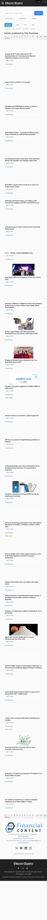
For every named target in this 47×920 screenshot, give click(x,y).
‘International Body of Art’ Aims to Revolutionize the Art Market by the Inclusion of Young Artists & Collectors (22, 468)
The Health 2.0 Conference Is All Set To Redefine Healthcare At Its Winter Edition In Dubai (21, 801)
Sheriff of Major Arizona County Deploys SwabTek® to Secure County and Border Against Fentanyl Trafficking (23, 667)
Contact (24, 877)
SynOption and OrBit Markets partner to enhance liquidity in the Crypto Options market (21, 107)
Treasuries (32, 28)
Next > (45, 37)
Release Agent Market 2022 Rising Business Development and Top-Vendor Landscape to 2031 (21, 333)
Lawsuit (10, 729)
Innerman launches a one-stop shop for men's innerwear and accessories (20, 748)
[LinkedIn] (26, 848)
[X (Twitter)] (17, 848)
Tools (33, 24)
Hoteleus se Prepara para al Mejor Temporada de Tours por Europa (23, 612)
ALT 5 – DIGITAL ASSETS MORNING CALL (19, 253)
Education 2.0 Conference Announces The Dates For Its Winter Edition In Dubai (23, 774)
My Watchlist (22, 18)
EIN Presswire (10, 64)
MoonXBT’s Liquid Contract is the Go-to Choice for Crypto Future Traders (22, 186)
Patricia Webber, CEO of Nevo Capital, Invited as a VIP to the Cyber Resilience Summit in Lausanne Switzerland (23, 556)
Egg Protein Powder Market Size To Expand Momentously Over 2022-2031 (19, 638)
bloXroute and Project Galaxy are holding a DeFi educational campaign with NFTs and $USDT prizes (22, 202)
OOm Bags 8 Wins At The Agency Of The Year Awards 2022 (23, 278)
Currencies (18, 28)
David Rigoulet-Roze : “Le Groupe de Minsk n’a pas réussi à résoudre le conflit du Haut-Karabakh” (22, 133)
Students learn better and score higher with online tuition (21, 583)
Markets (8, 24)
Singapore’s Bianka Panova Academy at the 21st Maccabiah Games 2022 (21, 361)
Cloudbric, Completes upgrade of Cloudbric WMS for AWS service (22, 387)
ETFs (25, 24)
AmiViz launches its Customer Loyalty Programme (22, 415)
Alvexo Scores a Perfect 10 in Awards (17, 82)
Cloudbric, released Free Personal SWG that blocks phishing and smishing (22, 495)
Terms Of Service (23, 842)
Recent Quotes (9, 18)
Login (39, 1)
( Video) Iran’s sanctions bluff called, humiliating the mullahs (22, 719)
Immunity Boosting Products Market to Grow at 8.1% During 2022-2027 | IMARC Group (22, 693)
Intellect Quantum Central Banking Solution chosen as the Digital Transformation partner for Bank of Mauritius (23, 597)
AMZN (10, 397)
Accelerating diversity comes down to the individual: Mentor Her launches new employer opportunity (22, 160)
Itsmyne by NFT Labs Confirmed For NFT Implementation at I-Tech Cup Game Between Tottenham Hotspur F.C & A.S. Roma (20, 56)
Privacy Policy (34, 840)
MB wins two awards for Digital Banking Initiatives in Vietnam (22, 441)
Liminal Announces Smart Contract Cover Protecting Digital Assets (22, 228)
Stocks (17, 24)
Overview (8, 28)
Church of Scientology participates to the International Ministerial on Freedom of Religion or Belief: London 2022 (23, 525)
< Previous (7, 37)
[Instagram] (30, 848)
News (13, 28)
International (26, 28)
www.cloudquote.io (23, 836)
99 (37, 36)
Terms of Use (31, 877)
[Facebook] (21, 848)
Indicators (34, 18)
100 (41, 36)
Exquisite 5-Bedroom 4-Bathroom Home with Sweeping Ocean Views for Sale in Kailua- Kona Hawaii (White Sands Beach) (23, 305)
